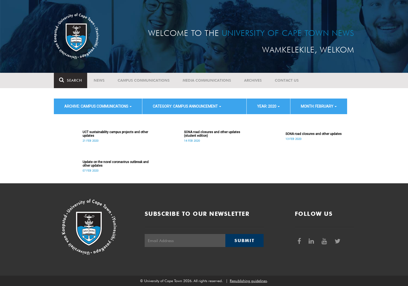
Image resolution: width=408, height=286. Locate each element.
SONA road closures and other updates (313, 134)
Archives (253, 80)
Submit (244, 240)
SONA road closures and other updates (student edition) (212, 134)
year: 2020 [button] (268, 106)
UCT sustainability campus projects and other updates (115, 134)
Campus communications (144, 80)
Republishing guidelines (248, 281)
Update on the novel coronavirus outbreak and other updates (115, 163)
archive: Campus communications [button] (98, 106)
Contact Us (287, 80)
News (99, 80)
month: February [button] (319, 106)
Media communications (207, 80)
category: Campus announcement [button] (187, 106)
